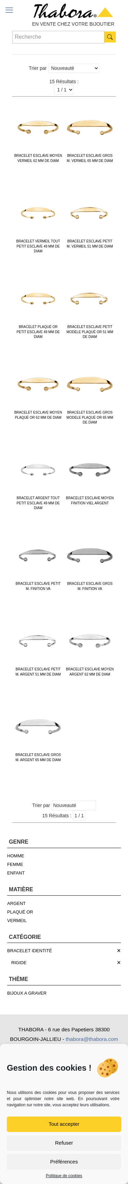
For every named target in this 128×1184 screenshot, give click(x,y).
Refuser (64, 1143)
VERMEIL (17, 920)
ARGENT (16, 903)
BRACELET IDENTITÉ (29, 950)
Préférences (64, 1161)
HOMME (15, 855)
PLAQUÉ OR (20, 912)
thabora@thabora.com (92, 1039)
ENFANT (16, 873)
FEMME (15, 864)
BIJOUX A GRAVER (26, 993)
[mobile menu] (9, 10)
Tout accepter (63, 1124)
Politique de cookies (64, 1175)
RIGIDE (19, 962)
